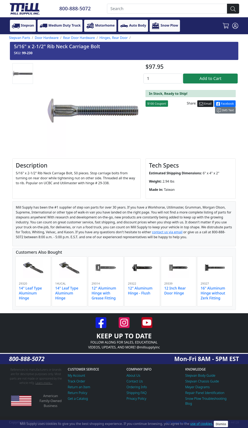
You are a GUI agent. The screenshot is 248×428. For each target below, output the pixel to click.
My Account (76, 375)
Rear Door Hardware (79, 37)
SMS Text (225, 110)
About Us (133, 375)
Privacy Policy (136, 398)
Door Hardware (47, 37)
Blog (188, 403)
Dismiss (221, 424)
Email (205, 104)
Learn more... (44, 383)
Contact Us (135, 381)
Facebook (225, 104)
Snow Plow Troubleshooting (206, 398)
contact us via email (167, 232)
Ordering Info (137, 387)
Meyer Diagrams (197, 387)
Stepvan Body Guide (200, 375)
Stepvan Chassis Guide (202, 381)
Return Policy (77, 392)
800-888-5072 (75, 8)
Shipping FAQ (137, 392)
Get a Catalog (78, 398)
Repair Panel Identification (204, 392)
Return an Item (79, 387)
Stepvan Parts (19, 37)
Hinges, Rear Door (113, 37)
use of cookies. (201, 423)
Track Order (76, 381)
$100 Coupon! (156, 104)
